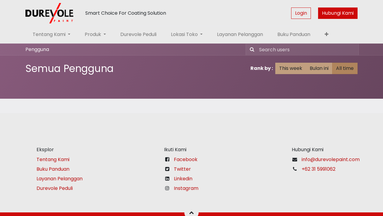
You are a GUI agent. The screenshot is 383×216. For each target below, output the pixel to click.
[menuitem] (138, 34)
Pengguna (37, 49)
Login (301, 13)
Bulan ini (319, 68)
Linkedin (183, 178)
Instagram (186, 188)
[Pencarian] (251, 49)
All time (345, 68)
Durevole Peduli (55, 188)
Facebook (185, 159)
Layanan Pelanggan (60, 178)
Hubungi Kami (338, 13)
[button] (326, 34)
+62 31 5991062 (318, 169)
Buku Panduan (53, 169)
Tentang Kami (53, 159)
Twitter (182, 169)
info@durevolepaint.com (331, 159)
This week (290, 68)
